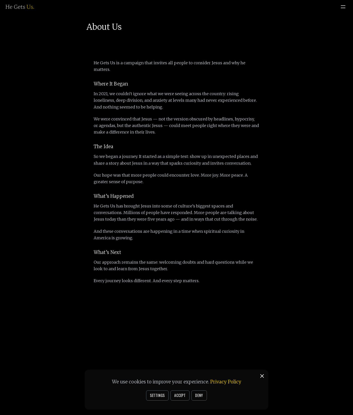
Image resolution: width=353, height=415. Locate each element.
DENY (199, 395)
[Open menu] (343, 6)
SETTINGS (157, 395)
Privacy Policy (225, 382)
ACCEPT (180, 395)
